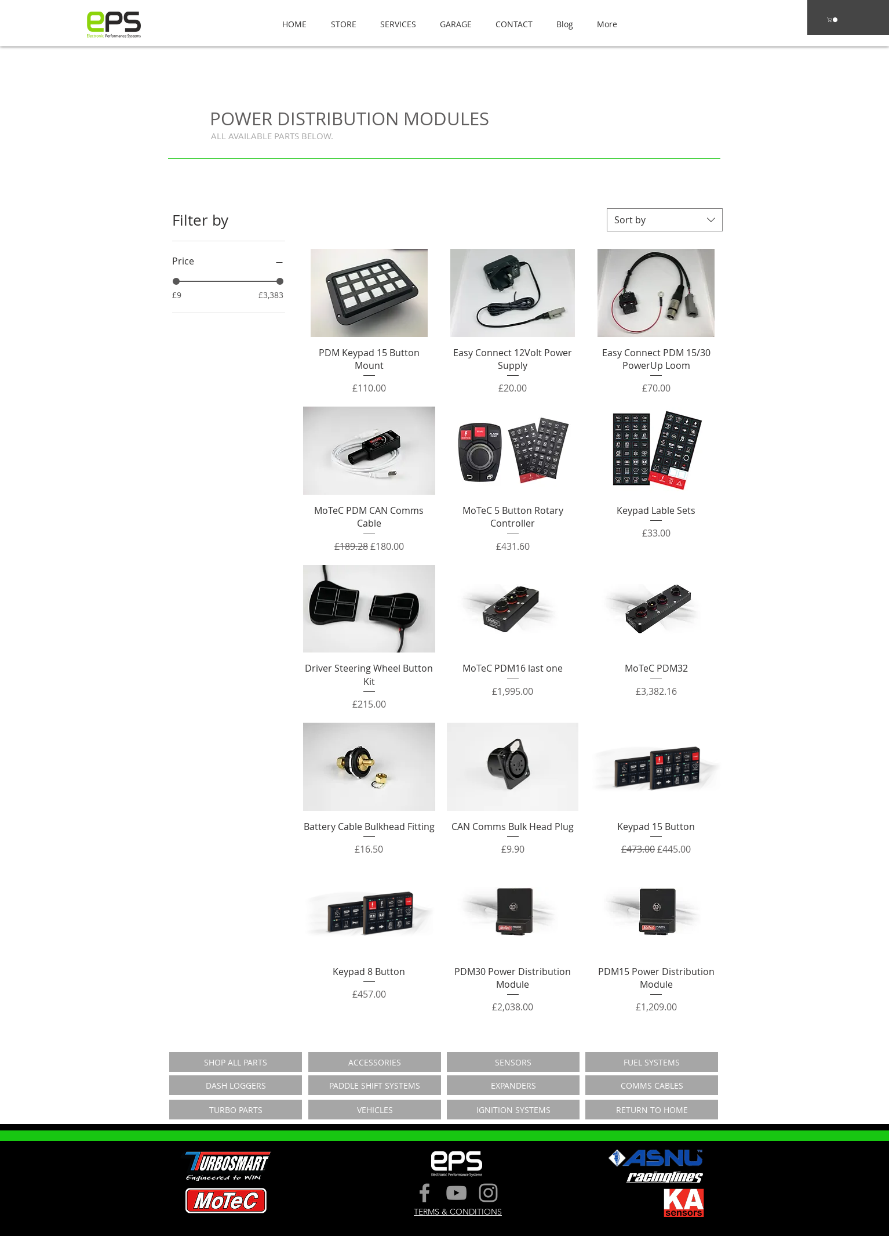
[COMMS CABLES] (651, 1085)
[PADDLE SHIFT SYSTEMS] (374, 1085)
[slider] (176, 281)
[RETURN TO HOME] (651, 1109)
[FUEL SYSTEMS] (651, 1062)
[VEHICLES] (374, 1109)
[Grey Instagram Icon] (488, 1192)
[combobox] (665, 219)
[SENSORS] (513, 1062)
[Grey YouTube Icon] (456, 1192)
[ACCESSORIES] (374, 1062)
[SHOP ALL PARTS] (235, 1062)
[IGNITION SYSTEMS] (513, 1109)
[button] (340, 24)
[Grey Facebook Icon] (424, 1192)
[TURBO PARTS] (235, 1109)
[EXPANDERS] (513, 1085)
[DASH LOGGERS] (235, 1085)
